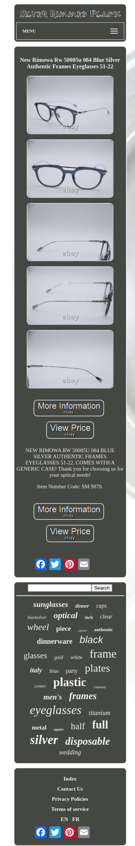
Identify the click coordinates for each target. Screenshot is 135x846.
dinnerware (55, 641)
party (72, 671)
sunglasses (50, 604)
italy (36, 670)
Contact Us (70, 789)
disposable (87, 741)
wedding (70, 752)
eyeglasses (56, 710)
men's (53, 697)
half (78, 726)
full (100, 724)
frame (103, 653)
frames (83, 695)
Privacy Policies (70, 799)
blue (54, 671)
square (59, 729)
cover (82, 630)
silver (44, 740)
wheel (38, 627)
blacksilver (36, 617)
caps (101, 606)
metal (39, 727)
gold (58, 657)
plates (97, 668)
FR (76, 819)
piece (63, 628)
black (91, 639)
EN (64, 819)
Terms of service (70, 809)
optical (66, 615)
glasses (35, 655)
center (40, 686)
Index (70, 779)
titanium (99, 713)
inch (89, 617)
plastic (69, 682)
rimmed (100, 687)
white (76, 657)
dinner (82, 606)
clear (106, 616)
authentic (103, 629)
